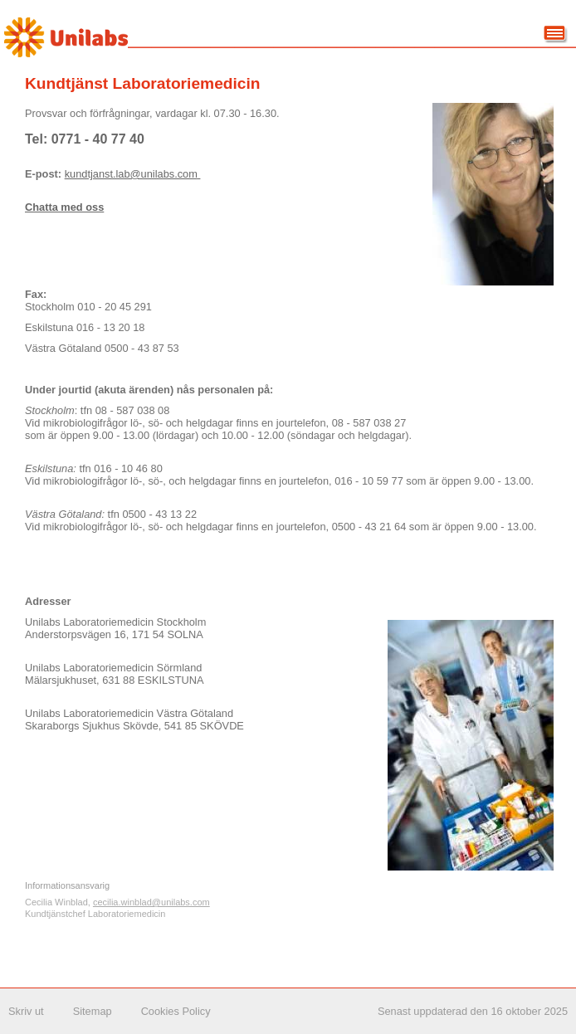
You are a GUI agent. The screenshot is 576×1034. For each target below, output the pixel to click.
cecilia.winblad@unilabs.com (151, 902)
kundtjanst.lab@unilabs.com (133, 174)
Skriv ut (26, 1011)
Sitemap (92, 1011)
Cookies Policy (176, 1011)
